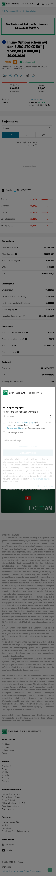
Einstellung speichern (15, 433)
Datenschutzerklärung (15, 428)
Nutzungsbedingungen (26, 422)
